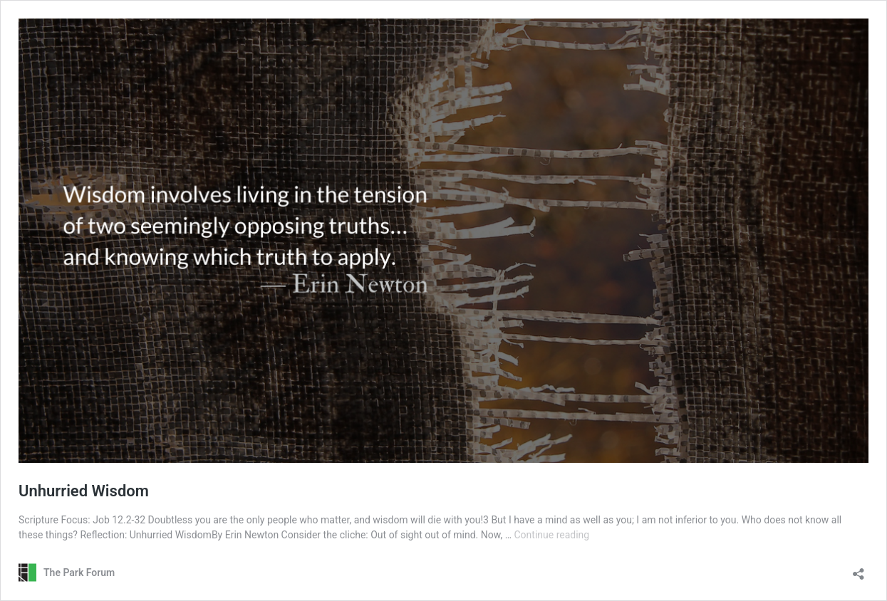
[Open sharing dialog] (858, 569)
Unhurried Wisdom (84, 491)
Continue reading (551, 534)
